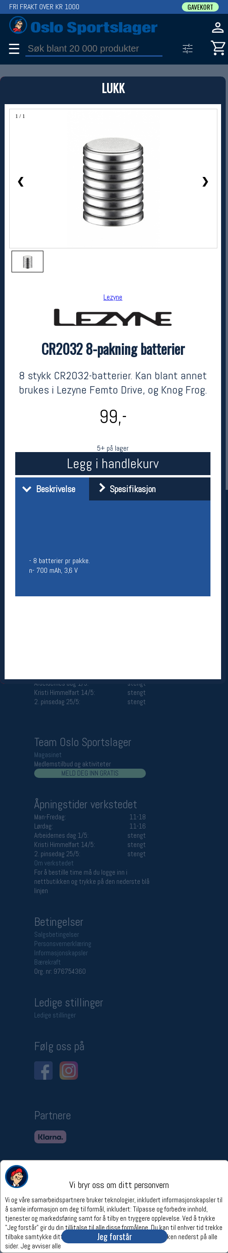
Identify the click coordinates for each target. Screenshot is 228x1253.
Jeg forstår (114, 1236)
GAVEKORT (200, 7)
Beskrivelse (46, 489)
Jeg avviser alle (41, 1245)
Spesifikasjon (123, 489)
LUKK (113, 87)
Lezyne (112, 297)
